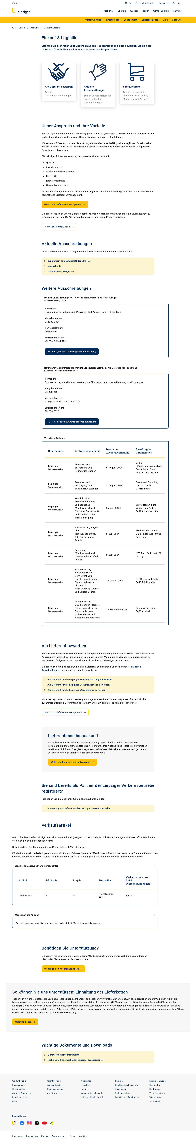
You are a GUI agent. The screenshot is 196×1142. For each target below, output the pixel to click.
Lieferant (47, 49)
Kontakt (84, 1089)
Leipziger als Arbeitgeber (127, 1097)
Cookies (83, 1136)
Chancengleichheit (55, 1089)
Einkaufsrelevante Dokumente (61, 1054)
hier (103, 213)
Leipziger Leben (19, 1097)
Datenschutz (32, 1136)
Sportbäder (154, 1101)
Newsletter (86, 1085)
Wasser (134, 10)
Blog (14, 1101)
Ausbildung (120, 1089)
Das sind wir (155, 1085)
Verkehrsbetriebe (157, 1093)
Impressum (17, 1136)
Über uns (34, 28)
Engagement (18, 1085)
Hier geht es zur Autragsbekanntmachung (72, 351)
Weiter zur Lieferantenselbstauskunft (73, 762)
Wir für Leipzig (161, 10)
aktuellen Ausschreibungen (101, 45)
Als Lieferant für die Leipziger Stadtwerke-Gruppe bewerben (77, 679)
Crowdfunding (18, 1089)
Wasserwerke (155, 1097)
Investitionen (53, 1093)
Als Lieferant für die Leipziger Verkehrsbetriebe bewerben (76, 684)
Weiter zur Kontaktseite (59, 226)
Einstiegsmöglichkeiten (126, 1085)
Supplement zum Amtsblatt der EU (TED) (67, 261)
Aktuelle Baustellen (21, 1093)
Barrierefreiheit (59, 1136)
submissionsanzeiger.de (58, 271)
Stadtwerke (154, 1089)
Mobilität (109, 10)
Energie (122, 10)
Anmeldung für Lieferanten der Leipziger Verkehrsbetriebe (76, 808)
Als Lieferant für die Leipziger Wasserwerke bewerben (74, 690)
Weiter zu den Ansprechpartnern (63, 968)
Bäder (145, 10)
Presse (72, 1136)
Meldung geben (25, 1022)
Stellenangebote (123, 1093)
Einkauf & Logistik (52, 28)
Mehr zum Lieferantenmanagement (65, 204)
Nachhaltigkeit (54, 1085)
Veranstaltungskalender (92, 1093)
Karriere (177, 10)
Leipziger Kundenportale (92, 1097)
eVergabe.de (52, 266)
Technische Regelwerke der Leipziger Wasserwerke (73, 1060)
